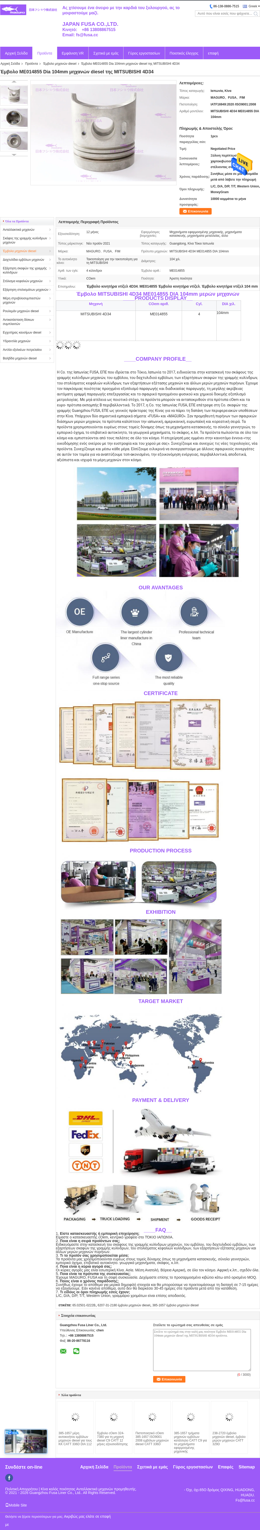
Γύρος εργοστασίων (144, 53)
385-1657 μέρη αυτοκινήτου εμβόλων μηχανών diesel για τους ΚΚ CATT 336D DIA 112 (75, 1438)
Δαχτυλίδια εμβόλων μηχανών (23, 260)
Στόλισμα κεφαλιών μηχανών (23, 281)
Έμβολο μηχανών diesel (59, 64)
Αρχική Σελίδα (16, 53)
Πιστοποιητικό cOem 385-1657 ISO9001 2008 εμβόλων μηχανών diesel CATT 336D (152, 1438)
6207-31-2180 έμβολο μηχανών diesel (124, 1305)
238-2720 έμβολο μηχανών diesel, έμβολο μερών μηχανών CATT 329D (228, 1438)
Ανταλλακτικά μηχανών (18, 230)
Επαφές (225, 1467)
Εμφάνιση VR (73, 53)
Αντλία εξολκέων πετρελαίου (22, 350)
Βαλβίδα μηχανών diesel (20, 358)
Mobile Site (16, 1505)
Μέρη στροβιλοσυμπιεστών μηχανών (21, 300)
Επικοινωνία (198, 211)
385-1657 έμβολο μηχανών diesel (175, 1305)
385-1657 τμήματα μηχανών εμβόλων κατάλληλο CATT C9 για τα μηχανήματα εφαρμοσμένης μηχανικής (190, 1442)
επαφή (213, 53)
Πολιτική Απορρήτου (21, 1489)
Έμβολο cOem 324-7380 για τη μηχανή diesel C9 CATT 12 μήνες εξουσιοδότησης (112, 1438)
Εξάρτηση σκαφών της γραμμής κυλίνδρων (25, 270)
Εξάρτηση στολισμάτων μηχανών (25, 290)
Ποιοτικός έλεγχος (184, 53)
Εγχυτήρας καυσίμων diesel (22, 332)
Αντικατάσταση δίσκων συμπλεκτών (18, 322)
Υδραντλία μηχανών (16, 341)
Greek (253, 6)
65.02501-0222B (83, 1305)
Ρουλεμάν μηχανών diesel (21, 311)
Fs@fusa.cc (245, 1500)
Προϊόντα (44, 53)
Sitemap (247, 1467)
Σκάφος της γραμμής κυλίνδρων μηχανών (25, 240)
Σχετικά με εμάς (106, 53)
